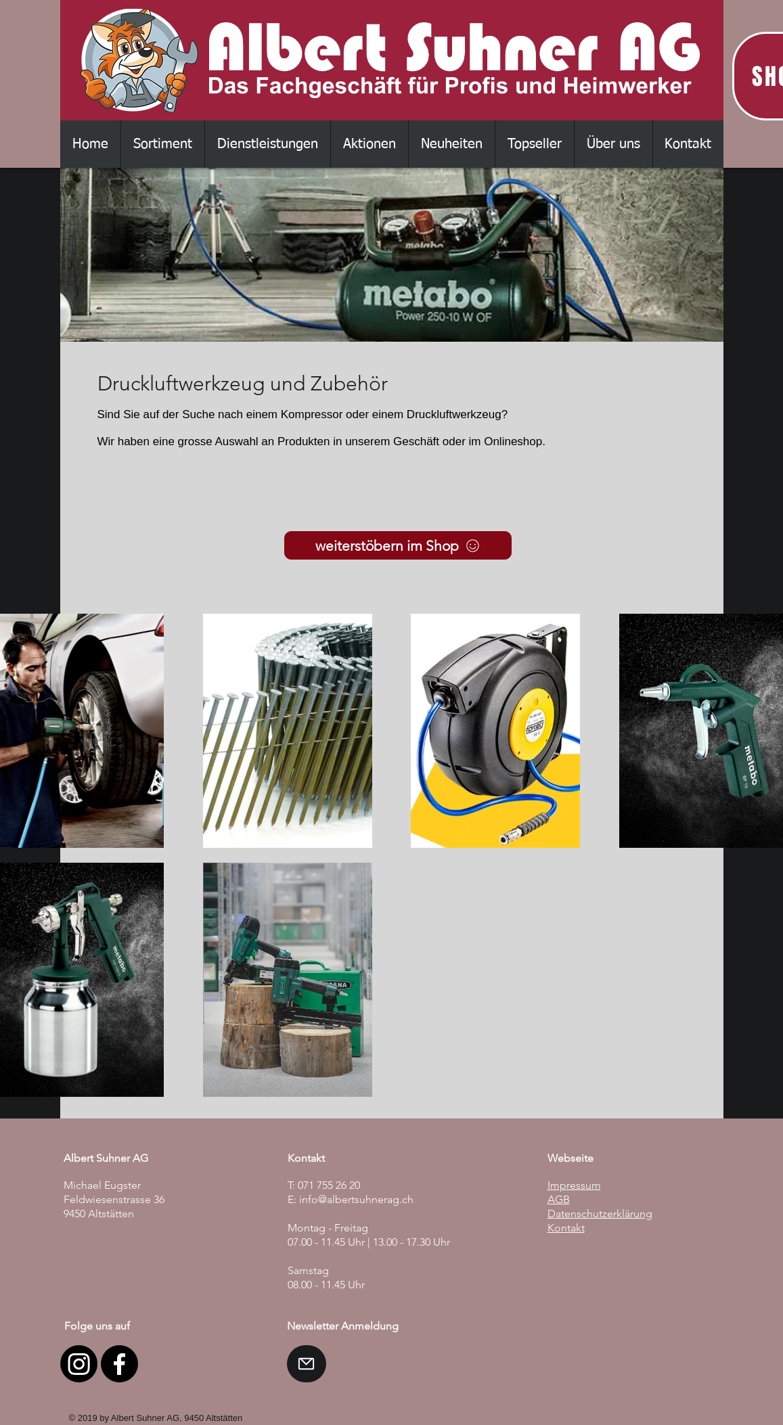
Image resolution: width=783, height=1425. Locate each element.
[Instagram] (78, 1363)
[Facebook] (119, 1363)
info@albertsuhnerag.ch (356, 1199)
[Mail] (306, 1363)
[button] (162, 144)
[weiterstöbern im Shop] (398, 545)
